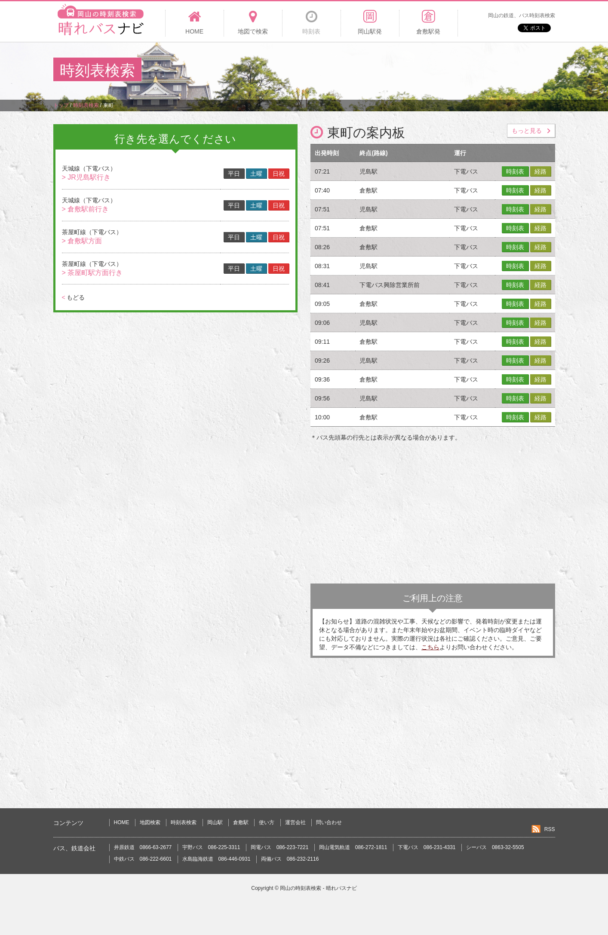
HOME (121, 822)
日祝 (279, 173)
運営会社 (295, 822)
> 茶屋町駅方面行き (92, 272)
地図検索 (150, 822)
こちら (430, 647)
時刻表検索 (184, 822)
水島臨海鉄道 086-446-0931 (216, 859)
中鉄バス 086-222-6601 (143, 859)
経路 (540, 171)
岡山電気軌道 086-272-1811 (353, 847)
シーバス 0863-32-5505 (495, 847)
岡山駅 (215, 822)
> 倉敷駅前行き (85, 209)
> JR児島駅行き (86, 177)
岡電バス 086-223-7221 (280, 847)
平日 (234, 173)
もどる (73, 297)
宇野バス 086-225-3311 (211, 847)
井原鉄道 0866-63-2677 (143, 847)
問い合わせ (329, 822)
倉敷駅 (241, 822)
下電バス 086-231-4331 (427, 847)
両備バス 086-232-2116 (290, 859)
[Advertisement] (398, 70)
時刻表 (515, 171)
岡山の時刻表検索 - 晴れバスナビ (318, 888)
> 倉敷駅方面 (82, 240)
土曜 (256, 173)
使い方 (266, 822)
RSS (549, 829)
